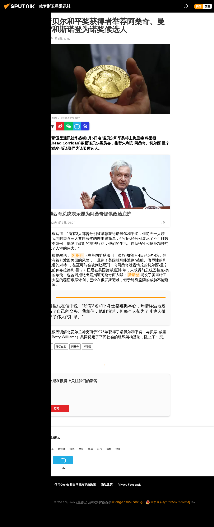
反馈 (47, 484)
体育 (108, 449)
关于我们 (10, 484)
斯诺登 (133, 274)
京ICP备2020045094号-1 (128, 502)
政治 (48, 346)
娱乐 (118, 449)
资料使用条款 (30, 484)
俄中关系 (39, 449)
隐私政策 (107, 484)
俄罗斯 (17, 449)
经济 (81, 449)
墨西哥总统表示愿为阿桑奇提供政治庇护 (89, 214)
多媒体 (61, 449)
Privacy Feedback (129, 484)
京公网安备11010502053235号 (168, 502)
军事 (90, 449)
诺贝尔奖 (61, 346)
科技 (99, 449)
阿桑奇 (77, 255)
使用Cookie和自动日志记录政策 (75, 484)
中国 (6, 449)
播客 (72, 449)
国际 (27, 449)
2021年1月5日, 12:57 (57, 39)
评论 (51, 449)
